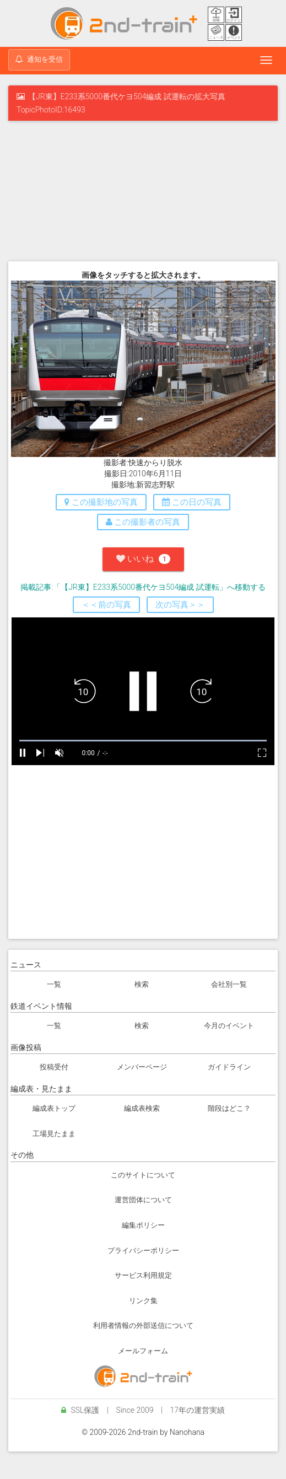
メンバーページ (142, 1067)
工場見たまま (54, 1134)
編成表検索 (142, 1108)
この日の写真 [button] (192, 502)
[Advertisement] (143, 190)
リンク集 (143, 1301)
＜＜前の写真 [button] (106, 605)
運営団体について (143, 1200)
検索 (141, 984)
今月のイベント (229, 1025)
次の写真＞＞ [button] (180, 605)
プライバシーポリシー (143, 1250)
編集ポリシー (143, 1225)
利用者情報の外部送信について (143, 1325)
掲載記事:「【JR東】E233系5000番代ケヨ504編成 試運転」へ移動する (143, 587)
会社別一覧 (229, 984)
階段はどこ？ (229, 1108)
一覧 (54, 984)
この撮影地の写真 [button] (101, 502)
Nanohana (187, 1432)
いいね (143, 558)
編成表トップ (54, 1108)
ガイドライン (229, 1067)
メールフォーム (143, 1351)
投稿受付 (54, 1067)
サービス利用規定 (143, 1275)
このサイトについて (143, 1175)
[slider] (143, 740)
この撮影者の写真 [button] (143, 522)
